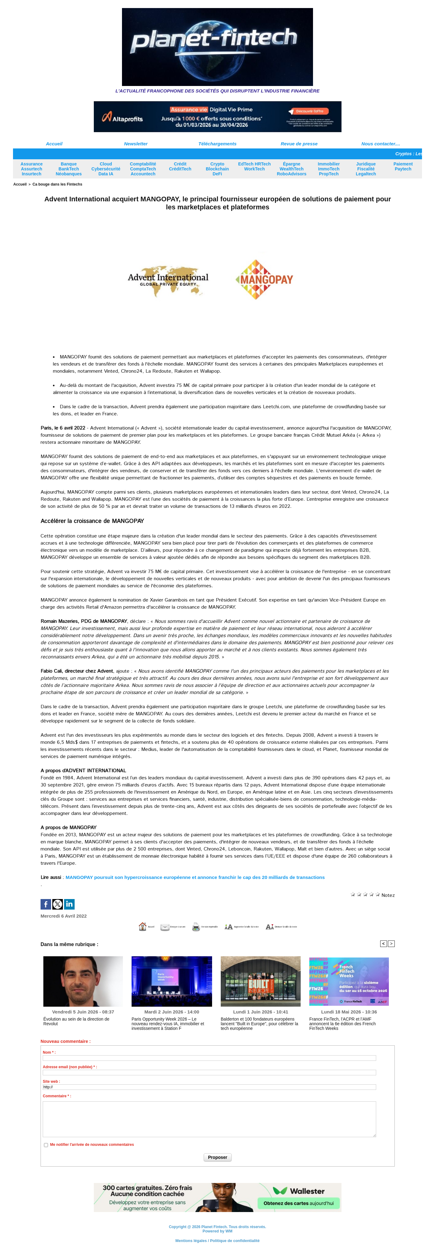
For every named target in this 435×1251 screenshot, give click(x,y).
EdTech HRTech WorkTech (254, 166)
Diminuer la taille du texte (329, 926)
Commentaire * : (57, 1095)
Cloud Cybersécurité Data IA (105, 168)
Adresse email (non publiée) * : (70, 1066)
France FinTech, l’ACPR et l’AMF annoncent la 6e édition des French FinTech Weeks (347, 1021)
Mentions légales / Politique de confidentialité (217, 1240)
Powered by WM (217, 1230)
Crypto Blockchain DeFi (217, 168)
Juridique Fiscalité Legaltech (366, 168)
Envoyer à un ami (130, 926)
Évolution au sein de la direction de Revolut (79, 1019)
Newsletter (136, 143)
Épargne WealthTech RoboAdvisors (292, 168)
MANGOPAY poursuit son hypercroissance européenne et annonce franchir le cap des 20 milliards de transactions (200, 876)
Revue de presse (299, 143)
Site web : (51, 1081)
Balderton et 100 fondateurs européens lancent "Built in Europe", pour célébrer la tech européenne (259, 1023)
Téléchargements (217, 143)
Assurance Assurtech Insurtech (31, 168)
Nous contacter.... (381, 143)
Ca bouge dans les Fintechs (53, 184)
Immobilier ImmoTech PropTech (329, 168)
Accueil (54, 143)
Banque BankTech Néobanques (69, 168)
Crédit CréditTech (180, 166)
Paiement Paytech (403, 166)
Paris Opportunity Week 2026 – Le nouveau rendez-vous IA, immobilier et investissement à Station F (170, 1023)
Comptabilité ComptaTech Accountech (143, 168)
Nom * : (49, 1052)
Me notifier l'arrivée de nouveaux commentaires (92, 1144)
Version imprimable (186, 926)
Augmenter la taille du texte (253, 926)
